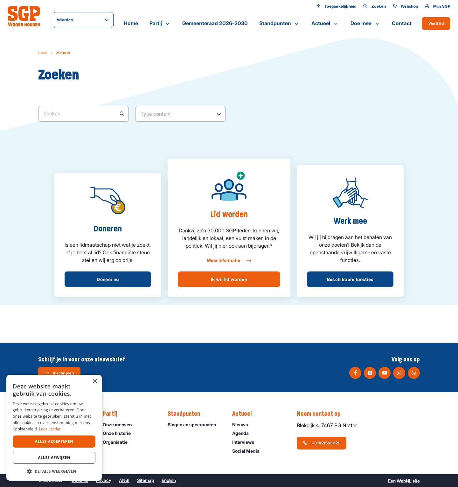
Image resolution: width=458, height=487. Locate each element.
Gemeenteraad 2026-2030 (215, 23)
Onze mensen (120, 425)
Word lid (436, 23)
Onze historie (119, 433)
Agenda (243, 433)
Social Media (248, 451)
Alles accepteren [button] (54, 441)
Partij (160, 23)
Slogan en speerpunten (195, 425)
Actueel (325, 23)
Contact (402, 23)
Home (131, 23)
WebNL (404, 481)
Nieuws (243, 425)
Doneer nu (108, 279)
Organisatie (118, 442)
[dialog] (54, 428)
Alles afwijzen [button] (54, 457)
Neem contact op (322, 414)
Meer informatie (229, 260)
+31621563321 (321, 442)
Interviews (246, 442)
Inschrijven (59, 372)
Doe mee (365, 23)
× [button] (94, 381)
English (169, 480)
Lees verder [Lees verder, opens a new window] (50, 429)
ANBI (124, 480)
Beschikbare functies (350, 279)
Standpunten (279, 23)
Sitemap (145, 480)
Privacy (103, 480)
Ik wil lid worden (229, 279)
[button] (54, 471)
